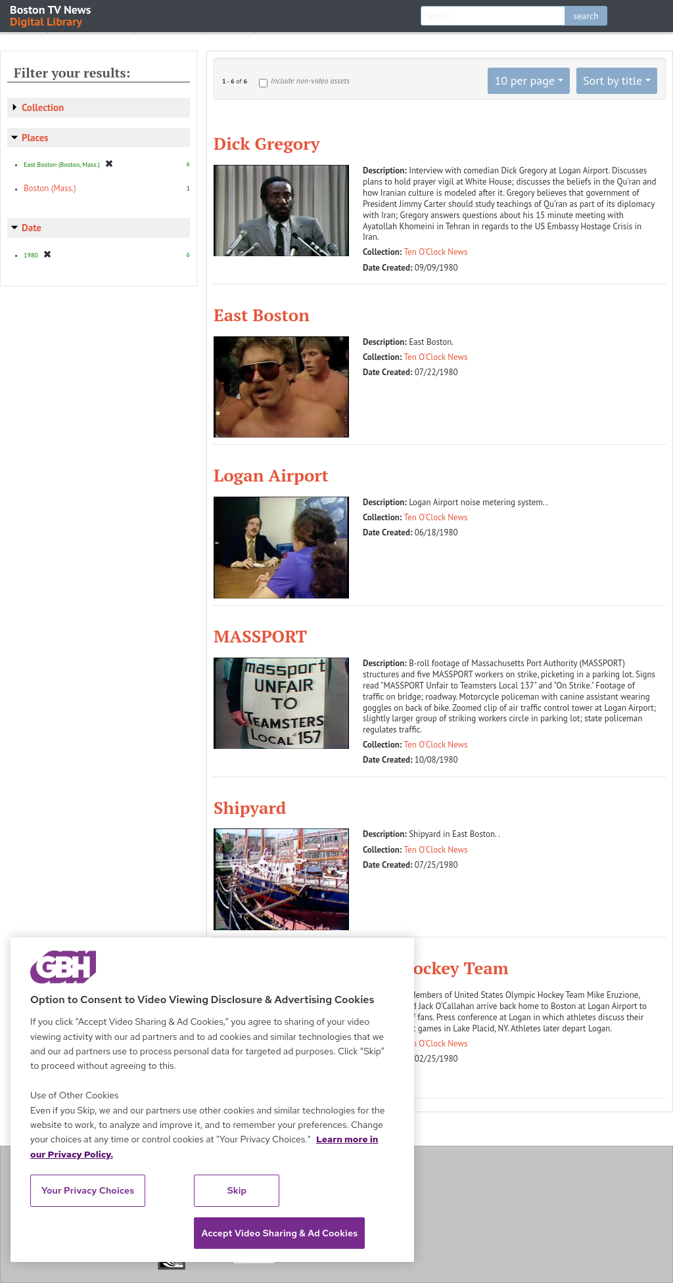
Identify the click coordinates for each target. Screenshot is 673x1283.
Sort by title (612, 80)
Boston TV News (51, 15)
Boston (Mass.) (50, 188)
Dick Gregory (266, 143)
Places (35, 137)
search (586, 16)
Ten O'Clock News (436, 252)
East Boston (262, 315)
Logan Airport (271, 475)
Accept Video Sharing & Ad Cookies (279, 1233)
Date (31, 227)
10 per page (524, 80)
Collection (43, 107)
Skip (237, 1190)
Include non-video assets (310, 80)
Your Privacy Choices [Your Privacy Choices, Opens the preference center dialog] (88, 1190)
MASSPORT (260, 636)
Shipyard (250, 807)
